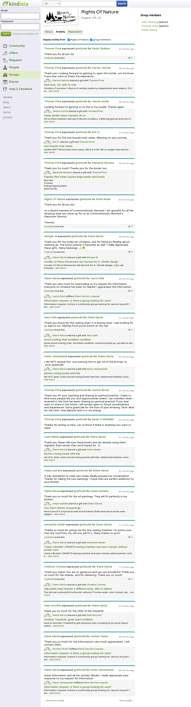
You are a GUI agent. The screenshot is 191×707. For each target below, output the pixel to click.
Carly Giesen (51, 436)
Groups (11, 74)
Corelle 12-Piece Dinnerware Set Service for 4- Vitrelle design (81, 261)
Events (11, 81)
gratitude (81, 48)
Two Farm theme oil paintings (62, 508)
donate (7, 97)
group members (100, 39)
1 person (49, 58)
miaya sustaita (53, 470)
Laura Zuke (97, 278)
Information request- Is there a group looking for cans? (77, 300)
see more (53, 91)
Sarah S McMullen (103, 419)
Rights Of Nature (78, 39)
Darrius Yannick (101, 67)
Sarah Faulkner (101, 48)
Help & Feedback (17, 89)
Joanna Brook (100, 390)
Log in (6, 33)
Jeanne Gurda (100, 101)
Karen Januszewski (55, 356)
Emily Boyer (103, 199)
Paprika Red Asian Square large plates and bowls (74, 176)
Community (14, 45)
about (7, 107)
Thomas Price (149, 26)
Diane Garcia (149, 29)
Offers (10, 53)
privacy (7, 117)
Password (20, 25)
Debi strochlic (52, 605)
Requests (12, 60)
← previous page (53, 700)
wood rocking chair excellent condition (67, 339)
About (49, 31)
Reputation (75, 31)
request (95, 296)
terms (7, 112)
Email (20, 14)
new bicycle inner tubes (58, 146)
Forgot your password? (25, 33)
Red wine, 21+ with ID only (60, 84)
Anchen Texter (99, 636)
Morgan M (50, 236)
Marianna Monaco (103, 162)
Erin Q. (96, 132)
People (11, 67)
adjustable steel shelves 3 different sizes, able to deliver (78, 588)
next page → (127, 700)
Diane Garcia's (82, 296)
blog (6, 102)
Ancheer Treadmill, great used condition (68, 619)
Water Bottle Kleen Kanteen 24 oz (65, 115)
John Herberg (149, 22)
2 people (49, 226)
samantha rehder (54, 524)
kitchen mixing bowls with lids (62, 373)
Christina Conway (55, 566)
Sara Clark (50, 317)
